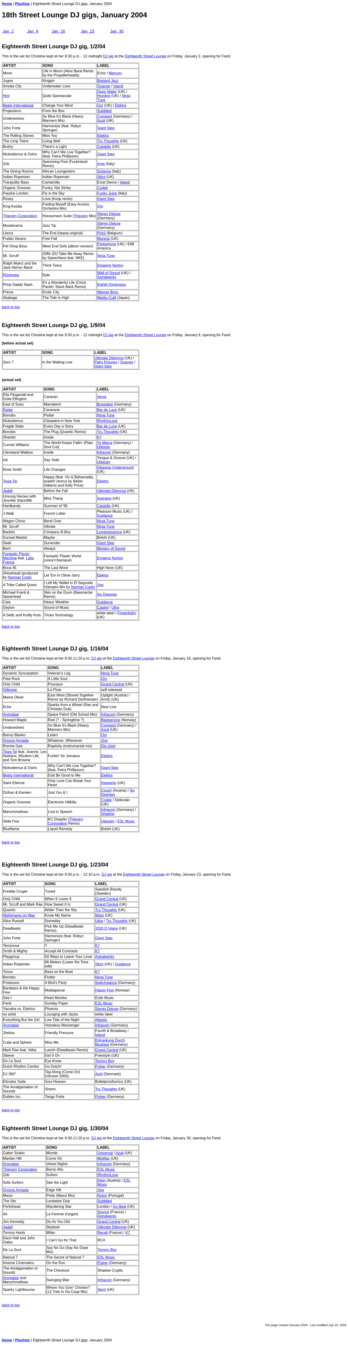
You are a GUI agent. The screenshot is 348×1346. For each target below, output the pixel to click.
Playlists (22, 4)
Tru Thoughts (108, 141)
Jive (100, 585)
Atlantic (101, 1020)
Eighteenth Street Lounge (145, 56)
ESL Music (126, 821)
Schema (104, 171)
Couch (106, 790)
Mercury (115, 73)
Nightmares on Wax (19, 915)
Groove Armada (16, 740)
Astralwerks (106, 277)
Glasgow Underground (115, 467)
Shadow (107, 814)
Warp (99, 915)
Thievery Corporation (20, 216)
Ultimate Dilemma (108, 358)
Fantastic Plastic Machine (16, 556)
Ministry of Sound (111, 548)
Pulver (100, 1066)
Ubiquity (103, 447)
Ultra (115, 607)
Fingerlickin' (127, 613)
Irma (101, 164)
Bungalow (105, 404)
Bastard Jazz (107, 81)
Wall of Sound (108, 273)
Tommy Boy (104, 1061)
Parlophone (106, 244)
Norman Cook (19, 577)
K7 (99, 437)
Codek (102, 188)
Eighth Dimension (111, 285)
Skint (101, 177)
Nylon (102, 1195)
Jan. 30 (117, 31)
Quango (103, 86)
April (99, 1074)
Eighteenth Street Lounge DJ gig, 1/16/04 (55, 648)
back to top (11, 307)
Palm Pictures (105, 362)
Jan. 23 (87, 31)
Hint (6, 96)
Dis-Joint (108, 746)
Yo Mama (104, 443)
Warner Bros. (108, 292)
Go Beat (119, 1206)
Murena (103, 239)
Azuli (101, 120)
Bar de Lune (107, 410)
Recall (102, 1233)
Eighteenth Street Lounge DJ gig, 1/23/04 (55, 864)
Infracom (104, 452)
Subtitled (104, 111)
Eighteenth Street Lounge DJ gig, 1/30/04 (55, 1128)
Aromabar (11, 1278)
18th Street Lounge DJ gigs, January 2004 (74, 15)
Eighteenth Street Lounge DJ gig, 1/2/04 (53, 46)
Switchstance (106, 983)
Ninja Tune (106, 256)
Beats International (18, 105)
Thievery (81, 216)
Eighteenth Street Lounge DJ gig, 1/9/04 (53, 325)
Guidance (105, 515)
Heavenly (108, 783)
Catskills (104, 147)
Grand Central (112, 684)
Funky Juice (107, 193)
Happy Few (104, 990)
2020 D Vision (106, 928)
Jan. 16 (58, 31)
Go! (100, 105)
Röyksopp (11, 275)
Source (103, 1212)
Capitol (102, 607)
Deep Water (107, 92)
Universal (105, 1153)
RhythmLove (107, 421)
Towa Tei (10, 481)
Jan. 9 (32, 31)
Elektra (120, 105)
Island (118, 86)
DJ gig (108, 56)
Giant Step (106, 128)
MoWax (103, 1158)
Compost (104, 116)
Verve (101, 397)
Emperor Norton (110, 265)
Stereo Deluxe (108, 214)
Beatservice (110, 720)
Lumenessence (109, 532)
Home (7, 4)
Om (100, 206)
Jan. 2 (8, 31)
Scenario (104, 498)
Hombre (103, 96)
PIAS (101, 233)
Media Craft (106, 298)
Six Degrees (107, 594)
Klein (101, 1180)
